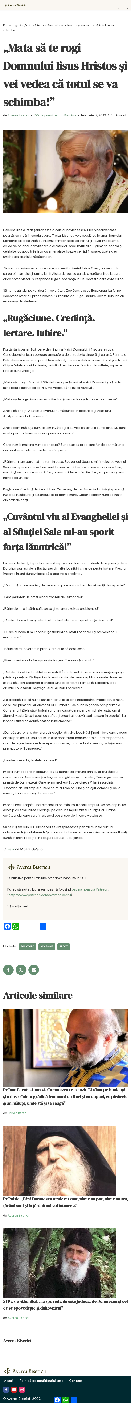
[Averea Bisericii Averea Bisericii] (15, 5)
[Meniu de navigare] (123, 5)
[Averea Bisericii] (31, 868)
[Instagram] (22, 1392)
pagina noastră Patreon (90, 891)
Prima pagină (12, 25)
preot (64, 948)
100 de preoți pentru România (55, 115)
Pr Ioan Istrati (17, 1115)
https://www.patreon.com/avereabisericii (40, 897)
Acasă (9, 1383)
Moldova (47, 948)
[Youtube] (14, 1392)
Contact (77, 1383)
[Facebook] (6, 1392)
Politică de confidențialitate (42, 1383)
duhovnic (27, 948)
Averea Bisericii (18, 115)
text (11, 851)
